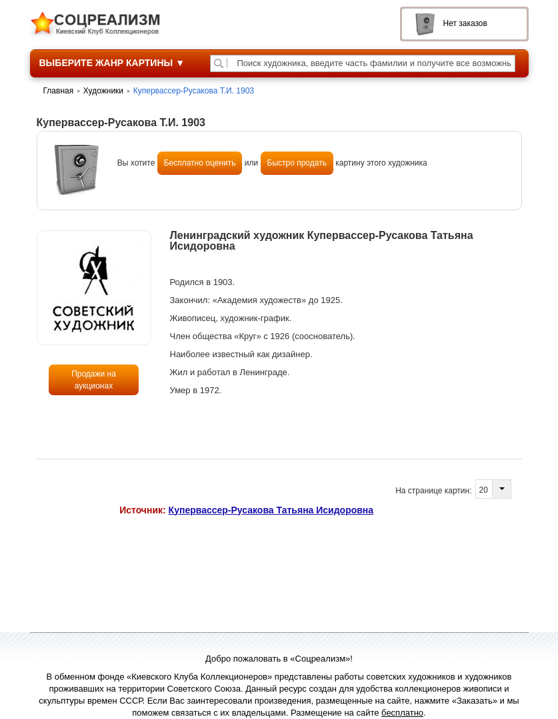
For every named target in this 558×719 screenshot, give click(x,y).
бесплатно (402, 713)
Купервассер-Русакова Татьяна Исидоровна (271, 510)
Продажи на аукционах (93, 380)
